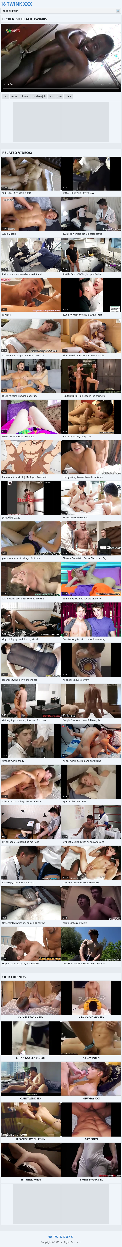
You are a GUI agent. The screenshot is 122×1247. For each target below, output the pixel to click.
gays (59, 96)
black (68, 96)
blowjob (25, 96)
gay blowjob (39, 96)
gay (6, 96)
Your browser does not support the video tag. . (61, 58)
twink (14, 96)
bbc (51, 96)
